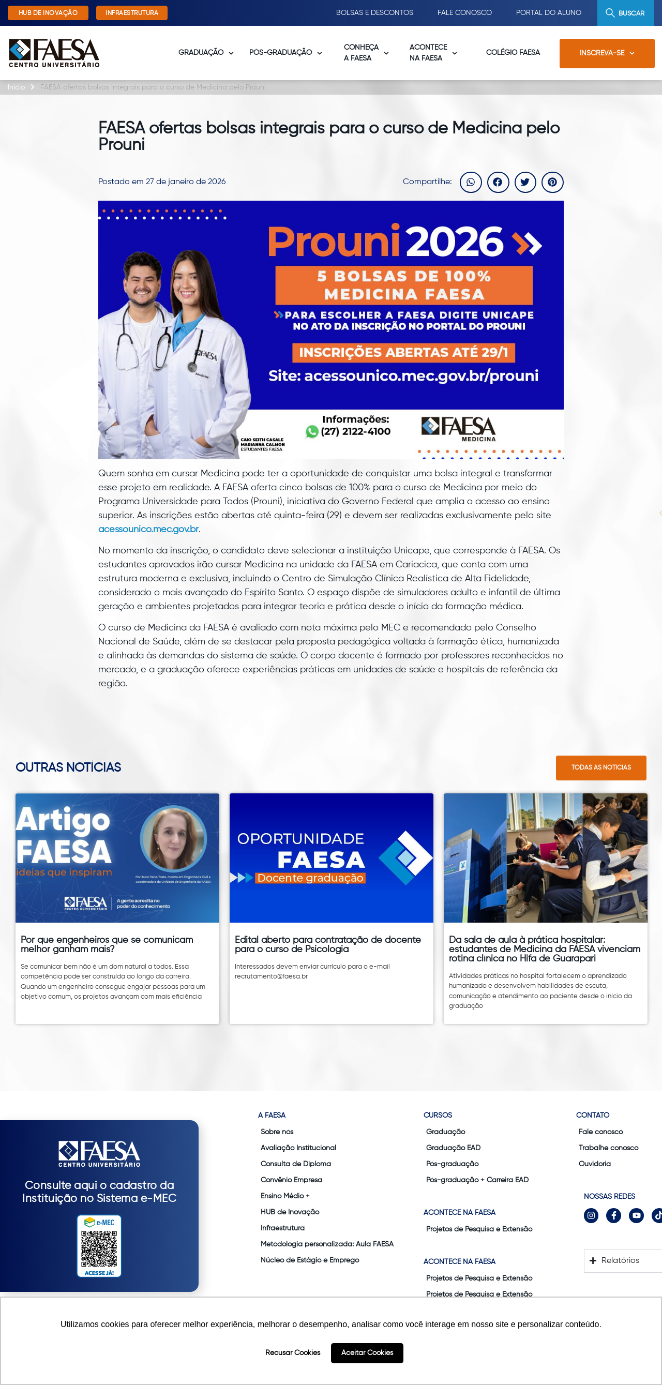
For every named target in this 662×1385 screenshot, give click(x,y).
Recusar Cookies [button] (292, 1353)
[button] (471, 182)
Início (16, 87)
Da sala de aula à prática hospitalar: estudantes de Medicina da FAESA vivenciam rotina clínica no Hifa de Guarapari (544, 950)
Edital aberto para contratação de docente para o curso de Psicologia (328, 945)
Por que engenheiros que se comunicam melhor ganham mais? (107, 945)
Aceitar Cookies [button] (367, 1353)
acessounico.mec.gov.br (148, 529)
